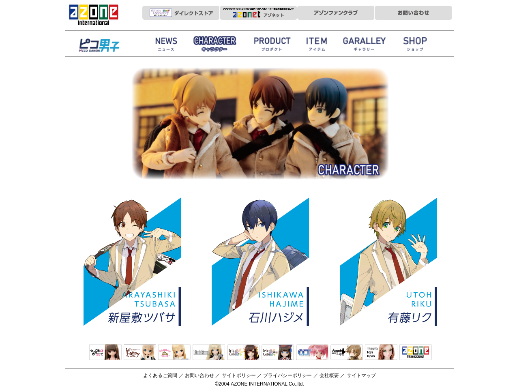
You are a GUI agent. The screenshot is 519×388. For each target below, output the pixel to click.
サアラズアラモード (174, 352)
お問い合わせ (199, 375)
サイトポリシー (239, 375)
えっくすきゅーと (105, 352)
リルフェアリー (140, 352)
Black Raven (209, 352)
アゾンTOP (415, 352)
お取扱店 (415, 46)
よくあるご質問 (160, 375)
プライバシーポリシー (287, 375)
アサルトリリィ (346, 352)
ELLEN (278, 352)
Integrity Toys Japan (381, 352)
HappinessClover (109, 46)
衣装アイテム (318, 46)
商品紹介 (271, 46)
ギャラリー (365, 46)
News (166, 46)
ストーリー (215, 46)
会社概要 (329, 375)
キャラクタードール (312, 352)
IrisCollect (243, 352)
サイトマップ (361, 375)
